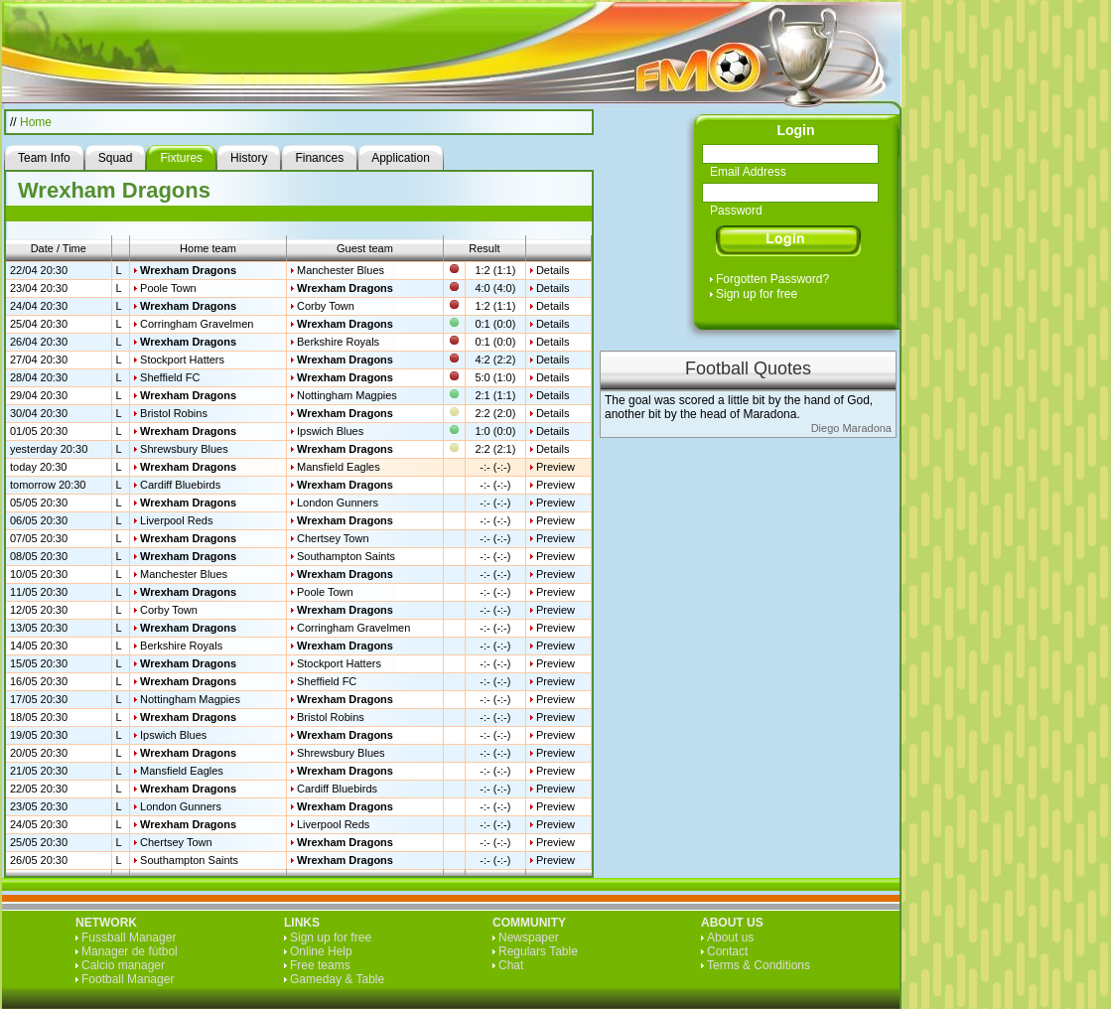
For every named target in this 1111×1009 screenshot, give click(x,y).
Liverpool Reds (176, 520)
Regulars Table (538, 951)
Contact (727, 951)
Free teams (320, 965)
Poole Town (168, 288)
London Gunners (337, 502)
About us (730, 937)
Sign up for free (756, 294)
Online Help (321, 951)
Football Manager (127, 979)
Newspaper (528, 937)
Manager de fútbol (129, 951)
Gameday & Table (337, 979)
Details (553, 270)
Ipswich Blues (330, 431)
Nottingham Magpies (347, 395)
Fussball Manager (128, 937)
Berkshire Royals (338, 342)
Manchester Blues (340, 270)
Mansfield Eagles (338, 467)
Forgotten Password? (772, 279)
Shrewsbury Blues (184, 449)
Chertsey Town (333, 538)
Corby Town (325, 306)
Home (36, 122)
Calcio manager (123, 965)
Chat (510, 965)
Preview (555, 467)
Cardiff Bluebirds (180, 485)
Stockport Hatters (182, 359)
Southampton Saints (346, 556)
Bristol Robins (174, 413)
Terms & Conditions (758, 965)
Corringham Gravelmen (196, 324)
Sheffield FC (170, 377)
